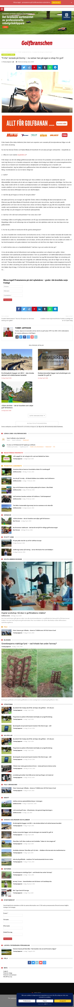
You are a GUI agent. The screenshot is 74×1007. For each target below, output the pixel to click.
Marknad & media (11, 52)
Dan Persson (16, 521)
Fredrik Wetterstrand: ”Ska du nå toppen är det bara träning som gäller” (17, 318)
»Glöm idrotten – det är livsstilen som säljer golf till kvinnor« (17, 407)
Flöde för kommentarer (9, 975)
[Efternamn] (13, 291)
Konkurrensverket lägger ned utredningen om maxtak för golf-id (54, 374)
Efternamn (6, 926)
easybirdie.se (21, 155)
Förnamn (6, 919)
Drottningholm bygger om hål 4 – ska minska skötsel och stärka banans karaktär (17, 374)
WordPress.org (7, 976)
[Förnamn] (13, 286)
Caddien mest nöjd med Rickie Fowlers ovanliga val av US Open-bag (56, 318)
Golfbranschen (17, 471)
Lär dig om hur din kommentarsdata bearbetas (50, 426)
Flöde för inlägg (7, 973)
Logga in (5, 971)
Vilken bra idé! (56, 2)
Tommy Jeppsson (7, 62)
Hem (2, 52)
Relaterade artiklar (36, 345)
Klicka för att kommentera (37, 423)
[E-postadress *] (13, 295)
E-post (5, 913)
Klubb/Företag (7, 932)
